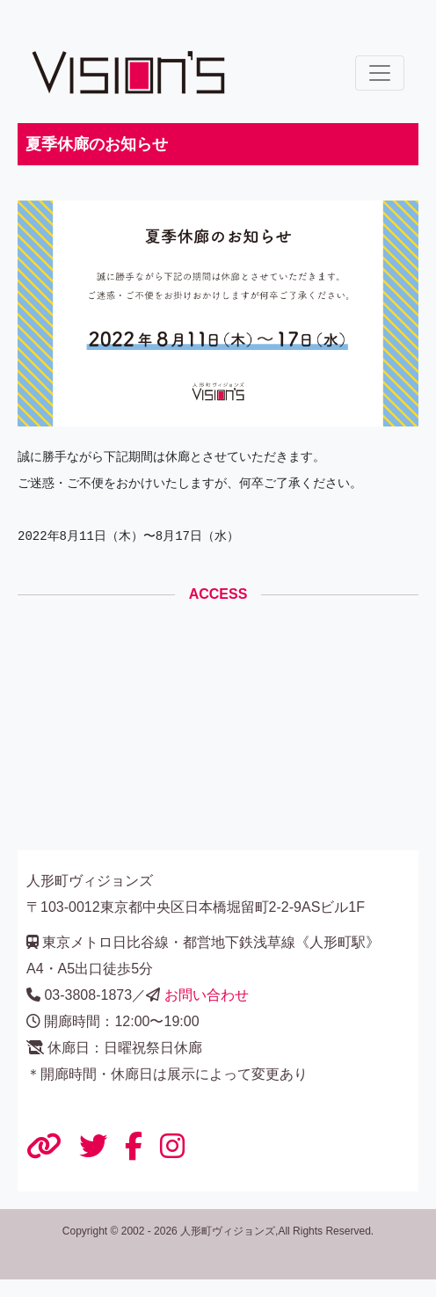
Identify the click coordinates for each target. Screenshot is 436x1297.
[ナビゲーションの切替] (379, 73)
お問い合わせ (206, 994)
